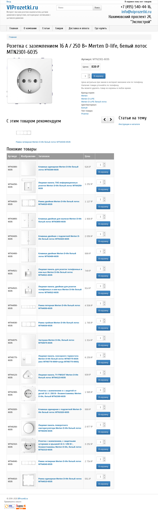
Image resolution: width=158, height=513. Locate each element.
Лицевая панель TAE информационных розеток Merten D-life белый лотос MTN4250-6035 (60, 185)
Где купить (101, 28)
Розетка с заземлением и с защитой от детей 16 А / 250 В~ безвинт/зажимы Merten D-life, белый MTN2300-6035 (59, 393)
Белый (84, 108)
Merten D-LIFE (87, 99)
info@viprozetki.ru (136, 11)
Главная (14, 28)
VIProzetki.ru (22, 7)
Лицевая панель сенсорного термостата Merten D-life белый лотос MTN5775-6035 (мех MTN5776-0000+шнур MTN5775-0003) (58, 359)
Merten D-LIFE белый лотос (94, 102)
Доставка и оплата (79, 28)
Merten (84, 96)
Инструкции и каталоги (129, 124)
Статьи (46, 28)
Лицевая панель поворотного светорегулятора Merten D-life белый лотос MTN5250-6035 (59, 428)
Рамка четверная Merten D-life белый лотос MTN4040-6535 (43, 142)
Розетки (85, 114)
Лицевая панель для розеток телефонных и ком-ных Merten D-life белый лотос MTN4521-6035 (60, 272)
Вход (9, 1)
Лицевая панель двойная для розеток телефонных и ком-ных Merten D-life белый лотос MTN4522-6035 (59, 289)
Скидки (59, 28)
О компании (30, 28)
